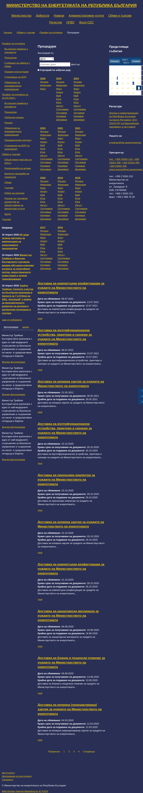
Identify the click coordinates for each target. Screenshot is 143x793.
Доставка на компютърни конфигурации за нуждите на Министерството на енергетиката (71, 288)
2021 (77, 128)
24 (133, 88)
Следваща (89, 751)
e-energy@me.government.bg (125, 142)
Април (59, 92)
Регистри (55, 22)
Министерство (21, 15)
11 (139, 78)
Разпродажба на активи (17, 168)
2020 (42, 177)
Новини (59, 15)
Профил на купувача (51, 32)
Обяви (7, 182)
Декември (61, 119)
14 (117, 83)
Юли (58, 102)
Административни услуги (86, 15)
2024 (76, 78)
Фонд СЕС (86, 22)
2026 (42, 78)
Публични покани (14, 117)
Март (43, 89)
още (40, 318)
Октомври (61, 113)
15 (122, 83)
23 (128, 88)
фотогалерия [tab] (11, 327)
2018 (77, 177)
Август (59, 106)
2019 (60, 177)
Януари (44, 82)
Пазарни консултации (16, 71)
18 (139, 83)
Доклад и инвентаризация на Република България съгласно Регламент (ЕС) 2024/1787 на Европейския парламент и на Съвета (124, 120)
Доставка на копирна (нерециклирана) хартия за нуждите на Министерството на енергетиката (70, 709)
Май (58, 95)
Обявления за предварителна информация (12, 86)
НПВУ (70, 22)
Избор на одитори (14, 193)
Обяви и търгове (120, 15)
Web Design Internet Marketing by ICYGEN (25, 791)
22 (122, 88)
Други (7, 214)
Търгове (9, 187)
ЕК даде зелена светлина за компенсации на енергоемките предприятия (15, 241)
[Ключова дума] (55, 64)
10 (133, 78)
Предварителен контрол (17, 140)
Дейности (42, 15)
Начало (8, 32)
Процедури (10, 57)
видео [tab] (25, 327)
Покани (8, 122)
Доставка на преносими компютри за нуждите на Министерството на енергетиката (66, 479)
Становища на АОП (15, 77)
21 (117, 88)
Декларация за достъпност (17, 776)
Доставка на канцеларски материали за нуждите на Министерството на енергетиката (68, 615)
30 (128, 93)
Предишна (54, 751)
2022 (60, 128)
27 (112, 93)
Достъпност (8, 773)
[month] (126, 62)
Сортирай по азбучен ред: (55, 70)
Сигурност (7, 779)
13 (112, 83)
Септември (62, 109)
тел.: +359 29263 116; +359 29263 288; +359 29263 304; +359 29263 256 (124, 162)
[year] (125, 59)
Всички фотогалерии (13, 362)
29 (122, 93)
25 (139, 88)
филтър (75, 64)
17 (133, 83)
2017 (42, 227)
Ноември (61, 116)
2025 (59, 78)
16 (128, 83)
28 (117, 93)
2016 (60, 227)
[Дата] (47, 58)
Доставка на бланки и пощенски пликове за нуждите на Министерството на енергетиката (71, 662)
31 (133, 93)
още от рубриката (12, 319)
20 (112, 88)
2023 (42, 128)
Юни (58, 99)
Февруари (45, 85)
